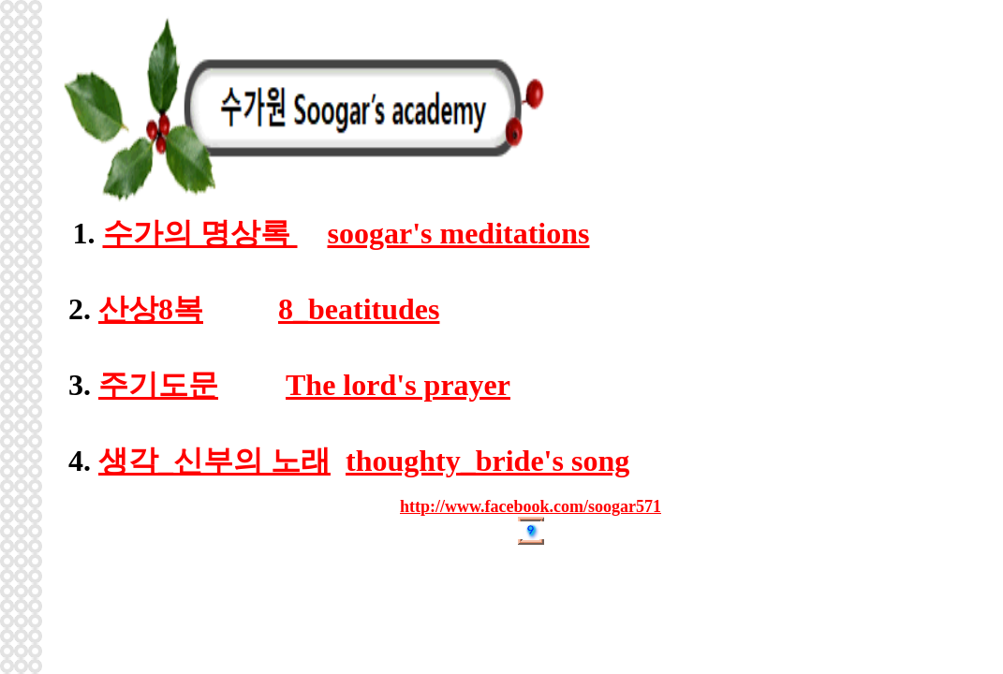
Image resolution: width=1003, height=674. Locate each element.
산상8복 (150, 309)
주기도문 (158, 385)
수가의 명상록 (200, 233)
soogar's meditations (459, 233)
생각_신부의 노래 (214, 460)
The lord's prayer (398, 385)
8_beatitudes (358, 309)
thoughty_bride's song (487, 460)
